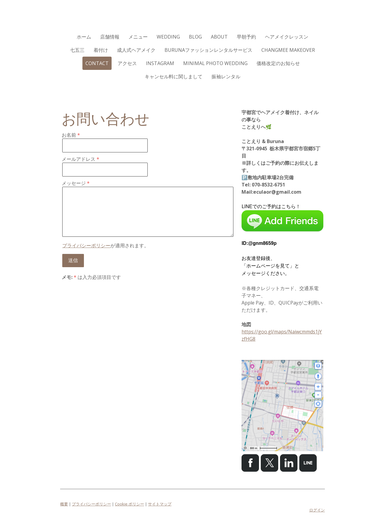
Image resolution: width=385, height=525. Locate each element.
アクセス (127, 63)
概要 (64, 504)
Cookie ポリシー (129, 504)
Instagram (160, 63)
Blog (195, 36)
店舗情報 (109, 36)
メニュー (138, 36)
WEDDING (168, 36)
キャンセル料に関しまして (173, 76)
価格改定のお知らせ (278, 63)
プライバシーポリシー (86, 245)
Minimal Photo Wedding (215, 63)
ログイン (317, 510)
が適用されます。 (105, 245)
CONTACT (97, 63)
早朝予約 (246, 36)
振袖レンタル (225, 76)
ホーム (84, 36)
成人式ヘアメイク (136, 50)
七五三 (77, 50)
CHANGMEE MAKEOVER (288, 50)
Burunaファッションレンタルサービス (208, 50)
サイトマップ (159, 504)
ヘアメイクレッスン (286, 36)
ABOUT (219, 36)
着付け (101, 50)
